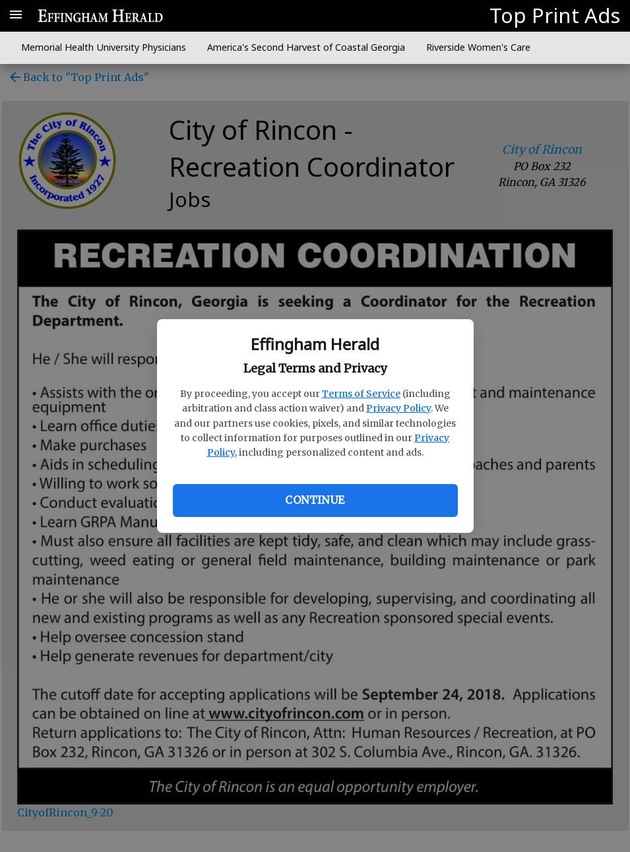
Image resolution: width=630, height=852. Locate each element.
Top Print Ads (554, 15)
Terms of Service (361, 394)
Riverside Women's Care (478, 47)
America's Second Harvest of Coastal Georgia (306, 47)
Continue (314, 499)
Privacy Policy (398, 408)
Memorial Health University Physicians (103, 47)
